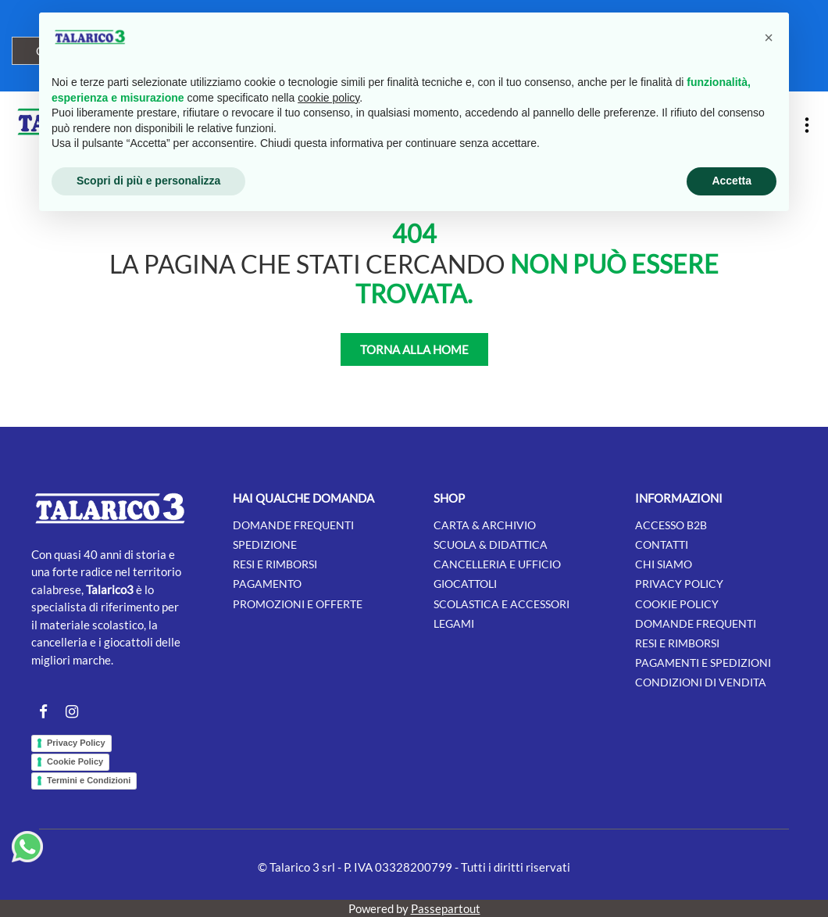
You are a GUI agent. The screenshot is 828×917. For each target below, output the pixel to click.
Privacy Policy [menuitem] (679, 583)
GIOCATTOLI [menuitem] (465, 583)
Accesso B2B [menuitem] (671, 525)
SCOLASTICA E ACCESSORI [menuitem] (501, 604)
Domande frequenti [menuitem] (293, 525)
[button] (768, 37)
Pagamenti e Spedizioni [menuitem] (703, 662)
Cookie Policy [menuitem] (677, 604)
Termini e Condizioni (88, 780)
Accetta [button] (731, 180)
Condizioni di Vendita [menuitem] (700, 682)
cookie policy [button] (328, 97)
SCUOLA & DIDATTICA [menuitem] (491, 544)
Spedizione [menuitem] (265, 544)
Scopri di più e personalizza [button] (148, 180)
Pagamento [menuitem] (267, 583)
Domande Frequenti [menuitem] (695, 623)
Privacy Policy (76, 742)
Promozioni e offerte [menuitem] (297, 604)
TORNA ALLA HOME (414, 349)
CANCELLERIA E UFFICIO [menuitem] (497, 564)
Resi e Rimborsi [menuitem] (677, 643)
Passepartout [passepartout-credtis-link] (445, 908)
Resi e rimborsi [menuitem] (275, 564)
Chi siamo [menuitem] (663, 564)
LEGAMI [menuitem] (454, 623)
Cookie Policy (75, 761)
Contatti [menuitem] (661, 544)
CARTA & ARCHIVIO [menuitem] (485, 525)
